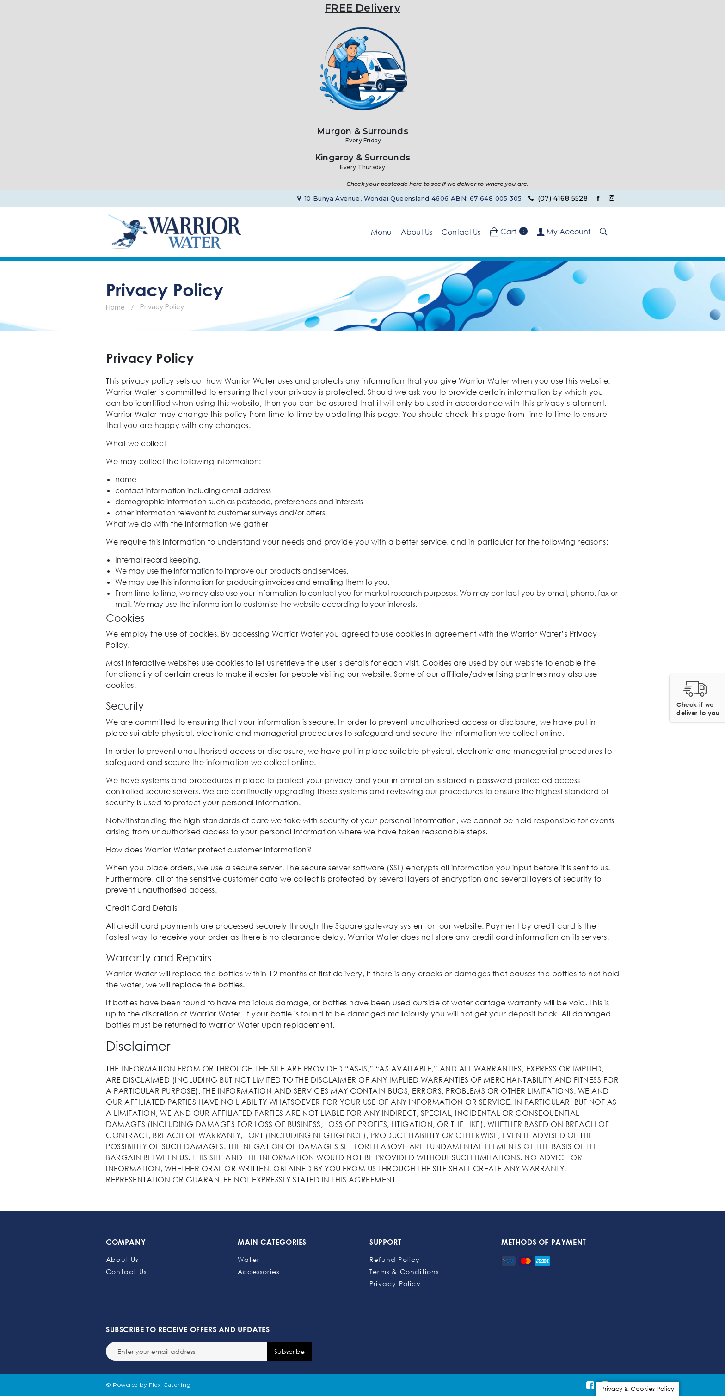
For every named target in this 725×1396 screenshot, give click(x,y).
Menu (381, 232)
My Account (563, 231)
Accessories (258, 1271)
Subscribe (289, 1351)
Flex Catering (170, 1384)
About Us (416, 232)
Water (248, 1259)
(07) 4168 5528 (558, 198)
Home (115, 307)
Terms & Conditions (404, 1271)
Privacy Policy (395, 1283)
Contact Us (461, 232)
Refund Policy (394, 1259)
